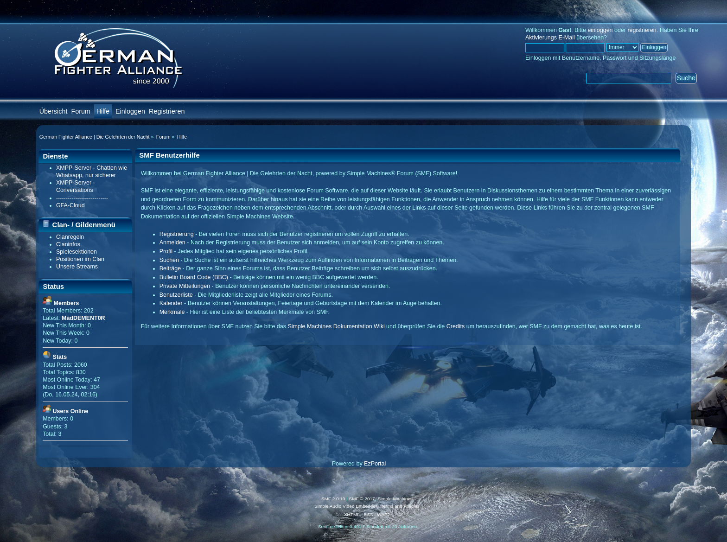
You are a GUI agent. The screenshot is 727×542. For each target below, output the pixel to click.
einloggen (599, 30)
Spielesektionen (76, 252)
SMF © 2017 (362, 498)
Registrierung (176, 234)
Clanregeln (70, 237)
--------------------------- (82, 198)
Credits (455, 326)
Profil (165, 251)
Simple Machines (395, 498)
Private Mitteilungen (184, 286)
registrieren (641, 30)
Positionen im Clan (80, 259)
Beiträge (170, 268)
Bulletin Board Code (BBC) (193, 277)
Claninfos (68, 244)
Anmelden (172, 242)
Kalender (171, 303)
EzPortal (375, 463)
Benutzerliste (176, 295)
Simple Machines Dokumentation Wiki (335, 326)
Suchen (169, 260)
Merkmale (172, 312)
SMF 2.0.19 (333, 498)
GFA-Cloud (70, 205)
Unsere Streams (77, 266)
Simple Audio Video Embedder (345, 506)
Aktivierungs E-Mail (550, 37)
